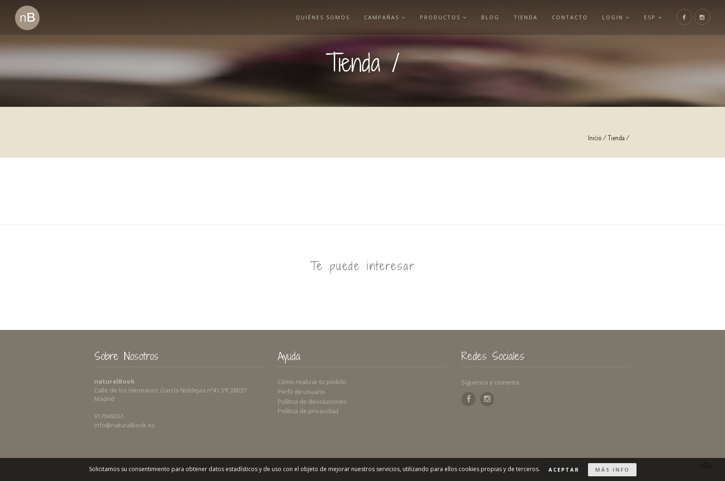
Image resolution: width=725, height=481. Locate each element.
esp (653, 17)
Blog (490, 17)
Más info (612, 469)
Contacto (570, 17)
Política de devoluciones (312, 401)
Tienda (526, 17)
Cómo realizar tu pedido (312, 381)
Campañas (385, 17)
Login (616, 17)
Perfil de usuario (301, 391)
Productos (443, 17)
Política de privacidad (308, 411)
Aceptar (564, 469)
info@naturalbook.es (124, 425)
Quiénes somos (323, 17)
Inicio (595, 138)
